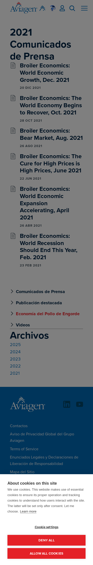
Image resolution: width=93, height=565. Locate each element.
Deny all (46, 540)
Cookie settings (47, 526)
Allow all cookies (46, 553)
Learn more (28, 511)
